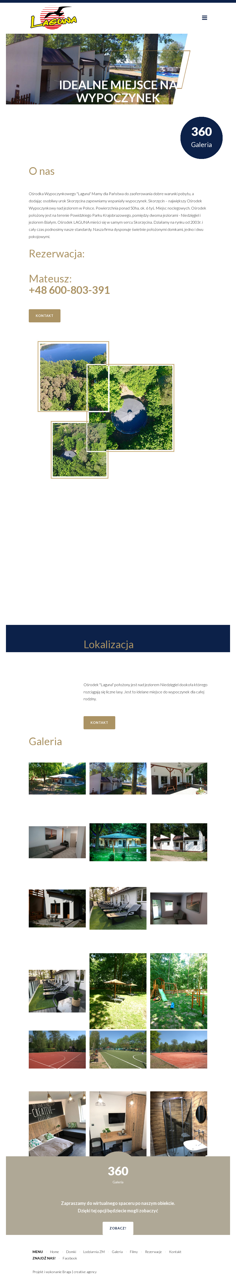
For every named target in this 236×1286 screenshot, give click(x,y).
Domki (71, 1252)
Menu (37, 1252)
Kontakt (175, 1252)
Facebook (70, 1258)
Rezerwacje (153, 1252)
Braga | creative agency (79, 1272)
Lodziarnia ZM (94, 1252)
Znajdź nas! (44, 1258)
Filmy (134, 1252)
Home (54, 1252)
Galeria (117, 1252)
